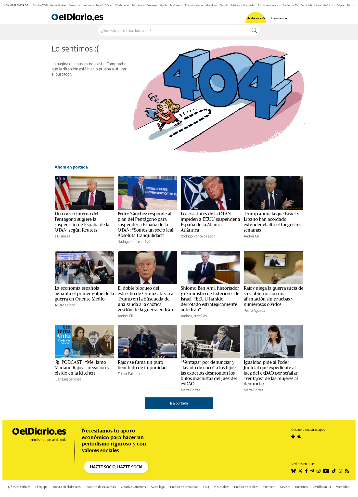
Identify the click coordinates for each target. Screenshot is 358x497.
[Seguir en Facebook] (306, 471)
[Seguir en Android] (293, 436)
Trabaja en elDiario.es (66, 487)
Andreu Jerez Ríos (194, 316)
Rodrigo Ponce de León (135, 241)
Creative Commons (133, 487)
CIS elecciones (122, 5)
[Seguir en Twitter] (300, 471)
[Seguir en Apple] (299, 436)
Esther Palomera (130, 374)
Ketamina (89, 5)
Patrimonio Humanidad (243, 5)
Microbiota (138, 5)
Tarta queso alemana (269, 5)
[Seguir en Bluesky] (293, 471)
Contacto (269, 487)
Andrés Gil (251, 236)
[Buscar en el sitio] (173, 30)
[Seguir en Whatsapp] (341, 471)
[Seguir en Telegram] (312, 471)
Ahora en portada (71, 167)
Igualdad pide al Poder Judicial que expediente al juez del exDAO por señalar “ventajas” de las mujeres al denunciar (271, 373)
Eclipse (340, 5)
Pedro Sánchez (58, 5)
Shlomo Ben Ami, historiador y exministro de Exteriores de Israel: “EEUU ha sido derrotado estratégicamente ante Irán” (210, 299)
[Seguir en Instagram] (318, 471)
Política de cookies (246, 487)
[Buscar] (254, 30)
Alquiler (163, 5)
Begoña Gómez (104, 5)
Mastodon (342, 487)
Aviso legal (158, 487)
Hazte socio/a (256, 18)
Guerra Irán (75, 5)
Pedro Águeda (254, 310)
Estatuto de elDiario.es (101, 487)
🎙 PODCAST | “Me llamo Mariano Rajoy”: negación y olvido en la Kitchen (82, 368)
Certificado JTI (322, 487)
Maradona (211, 5)
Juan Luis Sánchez (68, 379)
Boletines (301, 487)
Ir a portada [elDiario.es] (179, 403)
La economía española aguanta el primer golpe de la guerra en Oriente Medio (84, 293)
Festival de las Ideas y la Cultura (317, 5)
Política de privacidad (184, 487)
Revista (285, 487)
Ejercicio (223, 5)
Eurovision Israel (194, 5)
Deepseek (151, 5)
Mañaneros (176, 5)
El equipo (41, 487)
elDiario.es (62, 236)
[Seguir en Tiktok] (334, 471)
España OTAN (40, 5)
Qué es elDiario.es (18, 487)
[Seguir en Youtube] (326, 471)
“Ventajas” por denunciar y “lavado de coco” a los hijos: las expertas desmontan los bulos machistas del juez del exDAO (209, 373)
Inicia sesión (279, 18)
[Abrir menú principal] (303, 17)
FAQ (206, 487)
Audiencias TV (290, 5)
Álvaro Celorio (65, 305)
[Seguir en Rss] (347, 471)
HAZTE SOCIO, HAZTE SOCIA (116, 466)
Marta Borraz (190, 390)
